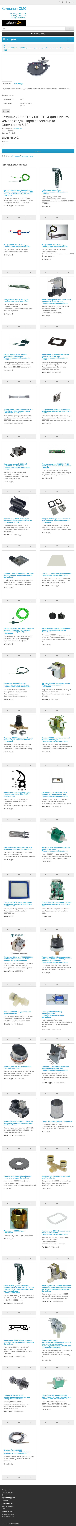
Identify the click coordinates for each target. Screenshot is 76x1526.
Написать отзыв (27, 156)
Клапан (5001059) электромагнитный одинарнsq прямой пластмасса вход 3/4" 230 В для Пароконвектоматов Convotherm (56, 1288)
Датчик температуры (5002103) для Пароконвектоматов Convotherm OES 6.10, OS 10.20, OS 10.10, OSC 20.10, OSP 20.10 (18, 192)
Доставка (5, 1495)
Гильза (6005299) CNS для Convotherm (57, 1121)
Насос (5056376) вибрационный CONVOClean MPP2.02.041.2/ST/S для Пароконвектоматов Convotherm (56, 1397)
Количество (5, 141)
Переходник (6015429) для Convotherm (14, 1232)
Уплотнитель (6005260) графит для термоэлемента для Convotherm (17, 1177)
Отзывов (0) (18, 84)
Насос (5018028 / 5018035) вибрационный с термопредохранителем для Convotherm (53, 1014)
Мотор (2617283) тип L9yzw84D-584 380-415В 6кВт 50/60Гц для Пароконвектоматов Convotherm (55, 1068)
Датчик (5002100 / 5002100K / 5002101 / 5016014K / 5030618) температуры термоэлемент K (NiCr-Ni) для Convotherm (19, 631)
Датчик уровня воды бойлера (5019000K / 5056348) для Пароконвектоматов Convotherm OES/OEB (16, 357)
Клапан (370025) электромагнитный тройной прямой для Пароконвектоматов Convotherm (56, 739)
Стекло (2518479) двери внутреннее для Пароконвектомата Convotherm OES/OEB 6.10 (18, 904)
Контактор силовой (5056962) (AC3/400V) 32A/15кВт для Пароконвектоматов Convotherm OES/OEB (16, 466)
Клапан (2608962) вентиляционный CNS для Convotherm (17, 1067)
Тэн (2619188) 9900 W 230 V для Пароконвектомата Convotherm (16, 300)
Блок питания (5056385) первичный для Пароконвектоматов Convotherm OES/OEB (56, 411)
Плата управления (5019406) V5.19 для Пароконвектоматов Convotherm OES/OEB (56, 465)
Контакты (5, 1501)
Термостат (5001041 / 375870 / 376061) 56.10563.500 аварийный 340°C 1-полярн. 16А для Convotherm (18, 958)
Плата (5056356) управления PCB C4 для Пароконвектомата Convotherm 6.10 (56, 904)
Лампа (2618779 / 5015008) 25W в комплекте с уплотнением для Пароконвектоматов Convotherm (54, 794)
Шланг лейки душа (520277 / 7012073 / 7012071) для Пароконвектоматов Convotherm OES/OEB (18, 411)
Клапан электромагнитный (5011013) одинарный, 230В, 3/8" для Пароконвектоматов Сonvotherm (56, 301)
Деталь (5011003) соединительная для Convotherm (17, 1012)
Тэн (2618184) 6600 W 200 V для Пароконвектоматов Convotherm (16, 246)
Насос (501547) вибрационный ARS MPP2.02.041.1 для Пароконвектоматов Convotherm (56, 849)
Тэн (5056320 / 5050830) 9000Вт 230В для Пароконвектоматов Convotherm (18, 848)
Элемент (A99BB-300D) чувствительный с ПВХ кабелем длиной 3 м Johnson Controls (16, 1451)
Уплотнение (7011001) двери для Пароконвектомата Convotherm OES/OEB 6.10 (16, 794)
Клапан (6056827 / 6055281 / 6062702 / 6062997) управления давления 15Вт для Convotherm (18, 1123)
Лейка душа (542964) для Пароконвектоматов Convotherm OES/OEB (54, 191)
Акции (4, 1508)
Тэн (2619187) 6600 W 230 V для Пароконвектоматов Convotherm (54, 246)
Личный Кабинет (8, 1514)
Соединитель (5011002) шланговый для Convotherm (56, 1177)
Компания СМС (14, 8)
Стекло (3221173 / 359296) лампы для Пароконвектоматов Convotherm (56, 574)
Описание (7, 84)
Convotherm (18, 129)
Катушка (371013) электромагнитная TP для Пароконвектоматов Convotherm (56, 684)
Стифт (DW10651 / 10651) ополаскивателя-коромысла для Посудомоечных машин (17, 1397)
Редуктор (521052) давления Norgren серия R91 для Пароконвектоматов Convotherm (18, 739)
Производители (7, 1506)
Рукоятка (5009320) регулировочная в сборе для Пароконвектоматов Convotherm (56, 630)
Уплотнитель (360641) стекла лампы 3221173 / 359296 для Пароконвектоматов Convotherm (56, 1232)
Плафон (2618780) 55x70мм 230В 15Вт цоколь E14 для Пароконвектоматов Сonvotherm (19, 575)
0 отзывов (16, 156)
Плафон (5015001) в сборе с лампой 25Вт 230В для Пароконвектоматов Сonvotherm (56, 520)
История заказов (8, 1516)
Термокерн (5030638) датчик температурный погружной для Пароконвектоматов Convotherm (16, 684)
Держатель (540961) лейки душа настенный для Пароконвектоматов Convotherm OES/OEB (18, 520)
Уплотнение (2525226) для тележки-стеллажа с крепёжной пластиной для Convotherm (19, 1342)
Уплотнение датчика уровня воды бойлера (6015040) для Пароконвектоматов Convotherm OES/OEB (55, 357)
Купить (37, 151)
